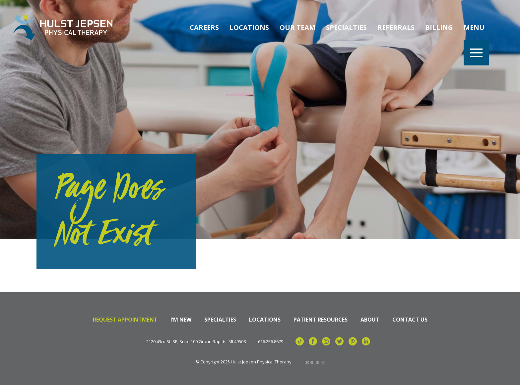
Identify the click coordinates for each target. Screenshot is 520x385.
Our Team (297, 27)
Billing (439, 27)
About (369, 319)
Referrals (396, 27)
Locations (249, 27)
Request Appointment (125, 319)
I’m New (180, 319)
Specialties (346, 27)
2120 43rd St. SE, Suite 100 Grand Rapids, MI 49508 (196, 341)
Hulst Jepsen (62, 27)
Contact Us (409, 319)
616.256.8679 (270, 341)
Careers (204, 27)
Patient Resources (320, 319)
